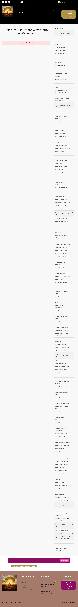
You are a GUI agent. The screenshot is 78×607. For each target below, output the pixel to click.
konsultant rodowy (36, 10)
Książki (53, 10)
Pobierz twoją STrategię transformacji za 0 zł (69, 14)
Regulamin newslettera (29, 589)
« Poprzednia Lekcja (18, 566)
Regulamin (25, 587)
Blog (59, 10)
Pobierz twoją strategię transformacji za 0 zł (68, 585)
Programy (22, 10)
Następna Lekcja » (30, 566)
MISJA (21, 12)
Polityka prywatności (28, 585)
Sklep (47, 10)
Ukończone (64, 560)
